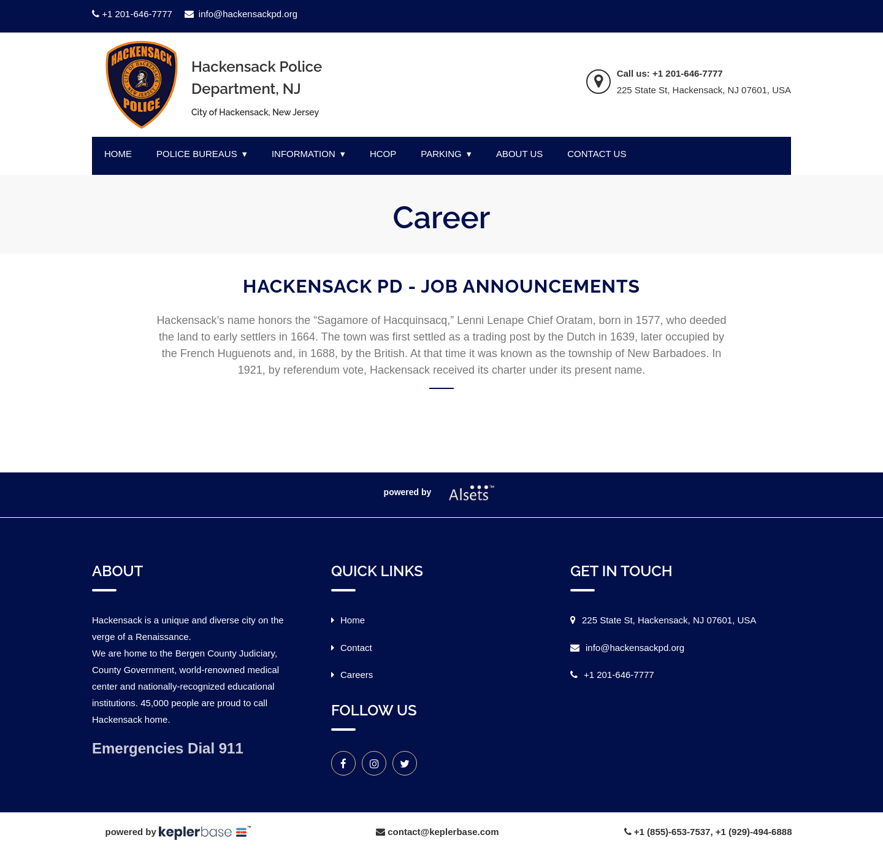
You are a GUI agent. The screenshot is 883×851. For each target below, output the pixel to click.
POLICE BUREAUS (196, 153)
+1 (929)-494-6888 (754, 831)
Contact (356, 647)
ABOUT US (519, 153)
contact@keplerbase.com (443, 831)
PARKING (441, 153)
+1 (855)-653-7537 (672, 831)
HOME (118, 153)
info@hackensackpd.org (241, 14)
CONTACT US (596, 153)
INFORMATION (303, 153)
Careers (356, 674)
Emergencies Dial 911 (167, 748)
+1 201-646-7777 (132, 14)
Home (352, 620)
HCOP (383, 153)
